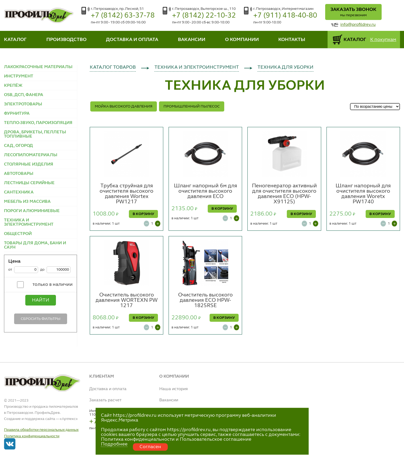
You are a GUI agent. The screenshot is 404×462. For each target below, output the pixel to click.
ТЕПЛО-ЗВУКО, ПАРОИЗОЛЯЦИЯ (38, 123)
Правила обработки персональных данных (41, 430)
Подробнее (114, 444)
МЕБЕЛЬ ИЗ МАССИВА (27, 202)
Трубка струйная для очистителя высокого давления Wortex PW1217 (126, 194)
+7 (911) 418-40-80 (285, 15)
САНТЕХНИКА (19, 192)
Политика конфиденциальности (31, 436)
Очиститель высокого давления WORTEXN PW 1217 (127, 300)
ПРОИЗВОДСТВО (66, 39)
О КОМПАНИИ (242, 39)
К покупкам (383, 39)
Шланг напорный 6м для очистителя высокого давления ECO (205, 191)
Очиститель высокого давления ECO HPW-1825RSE (205, 300)
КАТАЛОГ (15, 39)
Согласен (150, 446)
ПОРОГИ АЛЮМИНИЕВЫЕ (32, 211)
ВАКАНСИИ (191, 39)
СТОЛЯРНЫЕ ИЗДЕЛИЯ (28, 164)
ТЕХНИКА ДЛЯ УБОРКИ (285, 67)
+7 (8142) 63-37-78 (123, 15)
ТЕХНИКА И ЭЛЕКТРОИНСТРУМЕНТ (29, 222)
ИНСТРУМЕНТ (18, 76)
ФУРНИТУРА (17, 114)
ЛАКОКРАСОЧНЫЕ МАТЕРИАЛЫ (38, 67)
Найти (40, 300)
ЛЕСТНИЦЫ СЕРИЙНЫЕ (29, 183)
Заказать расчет (105, 400)
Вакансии (168, 400)
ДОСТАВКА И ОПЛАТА (132, 39)
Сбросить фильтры (40, 319)
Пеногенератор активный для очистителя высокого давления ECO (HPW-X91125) (284, 194)
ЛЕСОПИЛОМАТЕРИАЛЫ (30, 155)
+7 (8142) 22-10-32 (204, 15)
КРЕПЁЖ (13, 86)
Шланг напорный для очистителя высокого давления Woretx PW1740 (363, 194)
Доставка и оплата (107, 389)
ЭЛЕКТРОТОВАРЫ (23, 104)
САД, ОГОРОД (18, 146)
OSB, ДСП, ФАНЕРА (23, 95)
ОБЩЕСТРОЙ (18, 234)
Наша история (173, 389)
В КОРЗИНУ (143, 214)
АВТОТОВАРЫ (18, 174)
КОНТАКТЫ (291, 39)
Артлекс (69, 419)
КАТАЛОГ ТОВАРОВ (113, 67)
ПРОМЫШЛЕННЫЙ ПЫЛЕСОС (192, 106)
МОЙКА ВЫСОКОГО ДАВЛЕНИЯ (123, 106)
